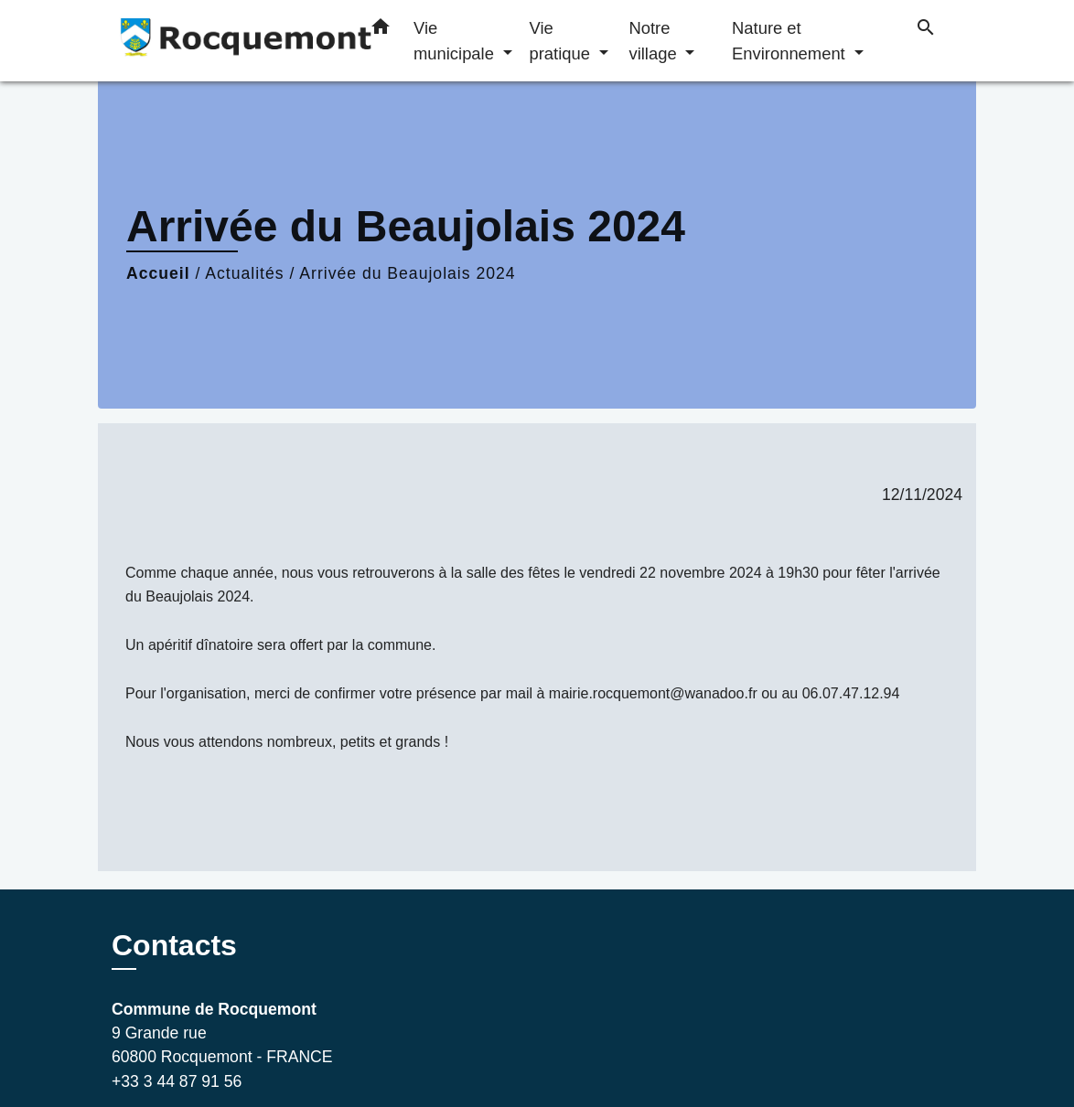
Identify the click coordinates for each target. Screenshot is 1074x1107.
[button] (380, 30)
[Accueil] (226, 40)
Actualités (244, 273)
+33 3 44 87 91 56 (177, 1081)
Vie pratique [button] (562, 40)
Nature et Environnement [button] (791, 40)
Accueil (158, 273)
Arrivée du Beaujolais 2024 (407, 273)
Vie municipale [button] (456, 40)
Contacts (174, 945)
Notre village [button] (654, 40)
